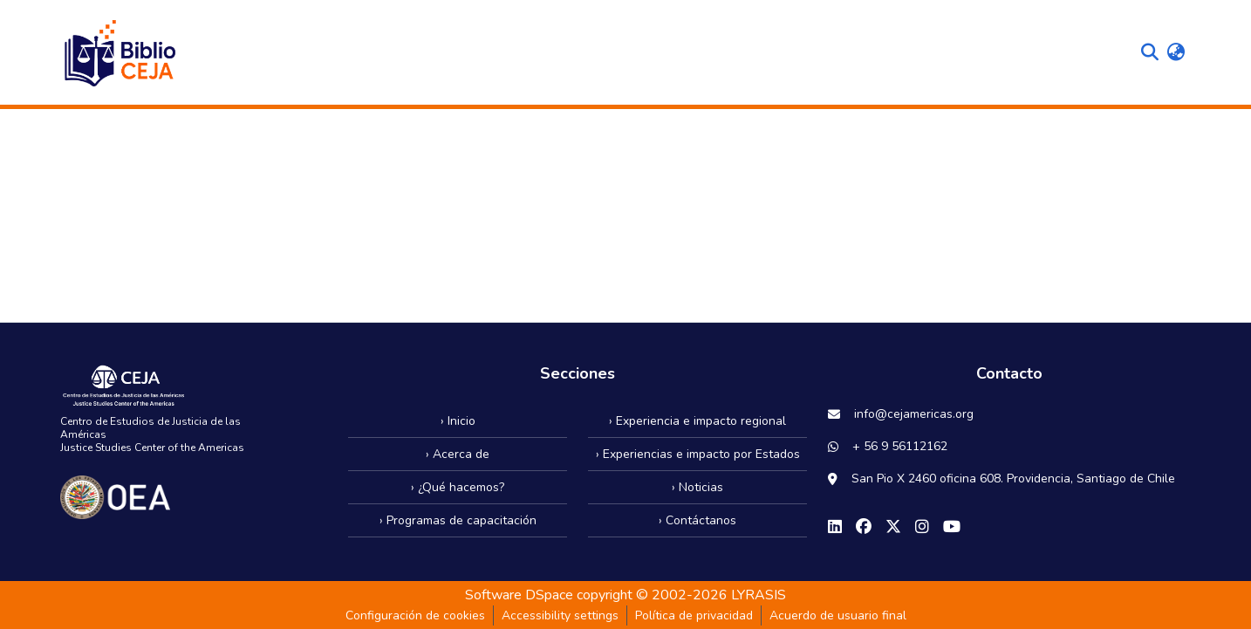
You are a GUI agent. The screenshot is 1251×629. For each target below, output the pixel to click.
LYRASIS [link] (758, 595)
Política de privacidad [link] (694, 615)
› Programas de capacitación (458, 520)
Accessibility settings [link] (560, 615)
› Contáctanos (697, 520)
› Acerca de (457, 454)
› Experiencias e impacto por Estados (698, 454)
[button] (119, 52)
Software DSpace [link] (519, 595)
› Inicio (458, 421)
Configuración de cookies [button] (415, 615)
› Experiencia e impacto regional (697, 421)
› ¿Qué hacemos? (457, 487)
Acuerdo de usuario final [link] (837, 615)
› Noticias (697, 487)
